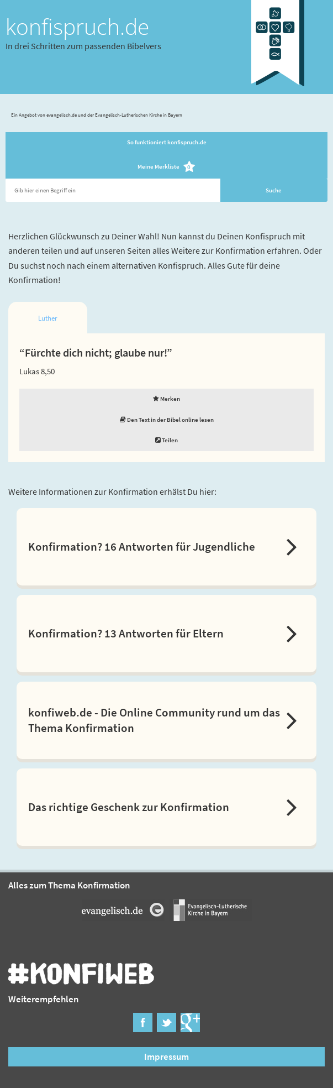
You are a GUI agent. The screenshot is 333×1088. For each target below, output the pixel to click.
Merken (166, 398)
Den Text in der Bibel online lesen (167, 419)
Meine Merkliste (166, 167)
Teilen (166, 440)
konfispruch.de (77, 26)
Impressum (166, 1056)
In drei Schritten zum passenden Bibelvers (83, 45)
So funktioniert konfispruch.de (167, 142)
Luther (47, 318)
